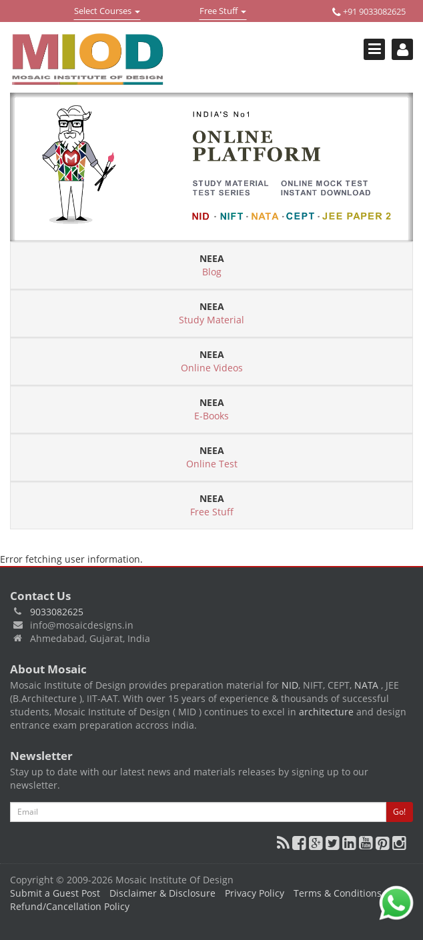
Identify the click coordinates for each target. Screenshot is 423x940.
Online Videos (212, 361)
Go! (399, 811)
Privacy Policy (254, 893)
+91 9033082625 (369, 11)
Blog (211, 265)
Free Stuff (222, 12)
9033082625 (56, 611)
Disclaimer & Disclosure (162, 893)
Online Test (212, 457)
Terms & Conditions (338, 893)
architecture (326, 711)
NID (290, 685)
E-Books (211, 409)
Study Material (211, 313)
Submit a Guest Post (55, 893)
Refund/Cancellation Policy (69, 906)
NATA (367, 685)
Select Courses (106, 12)
